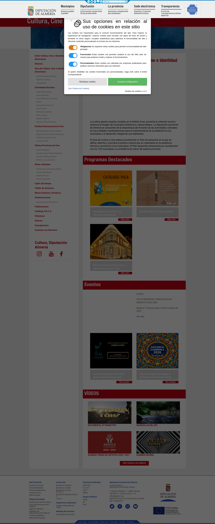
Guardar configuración (127, 82)
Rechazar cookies (87, 82)
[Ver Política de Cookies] (79, 88)
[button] (68, 10)
